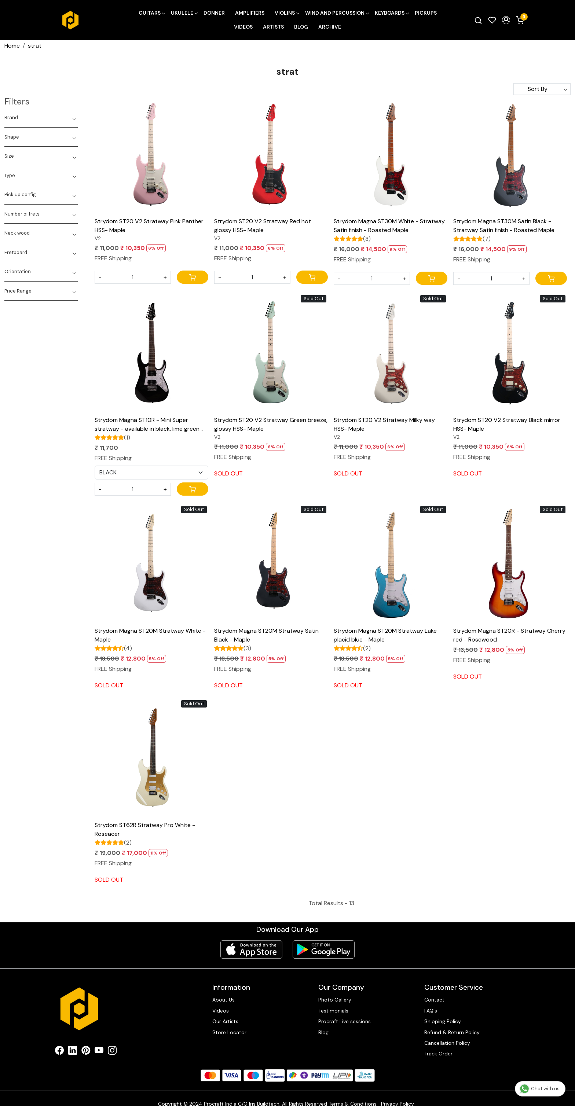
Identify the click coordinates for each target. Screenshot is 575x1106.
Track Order (438, 1053)
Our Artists (225, 1021)
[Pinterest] (86, 1052)
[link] (478, 20)
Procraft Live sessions (344, 1021)
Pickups (426, 13)
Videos (243, 26)
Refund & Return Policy (452, 1032)
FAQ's (430, 1010)
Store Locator (229, 1032)
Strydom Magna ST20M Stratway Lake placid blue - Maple (385, 635)
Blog (301, 26)
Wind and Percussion (337, 13)
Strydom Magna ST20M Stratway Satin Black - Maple (266, 635)
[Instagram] (112, 1052)
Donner (214, 13)
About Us (223, 999)
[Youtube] (99, 1052)
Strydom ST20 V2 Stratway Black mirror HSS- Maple (506, 424)
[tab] (41, 117)
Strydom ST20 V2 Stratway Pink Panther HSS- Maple (149, 225)
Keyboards (392, 13)
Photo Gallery (334, 999)
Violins (287, 13)
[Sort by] (542, 89)
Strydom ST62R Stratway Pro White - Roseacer (145, 829)
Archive (329, 26)
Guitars (152, 13)
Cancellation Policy (447, 1043)
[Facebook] (59, 1052)
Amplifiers (249, 13)
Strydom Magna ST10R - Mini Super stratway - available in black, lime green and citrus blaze (147, 424)
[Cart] (192, 277)
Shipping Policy (442, 1021)
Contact (434, 999)
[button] (506, 20)
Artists (273, 26)
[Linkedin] (72, 1052)
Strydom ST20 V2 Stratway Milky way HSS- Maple (384, 424)
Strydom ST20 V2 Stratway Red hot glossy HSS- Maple (262, 225)
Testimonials (333, 1010)
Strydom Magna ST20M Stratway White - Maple (150, 635)
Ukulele (184, 13)
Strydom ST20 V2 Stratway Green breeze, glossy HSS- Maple (270, 424)
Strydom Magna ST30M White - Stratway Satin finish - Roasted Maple (389, 225)
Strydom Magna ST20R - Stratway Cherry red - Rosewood (509, 635)
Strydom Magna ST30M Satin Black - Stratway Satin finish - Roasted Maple (503, 225)
